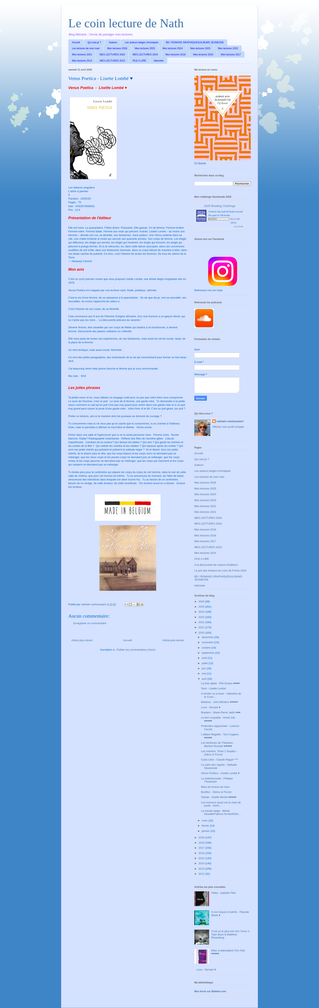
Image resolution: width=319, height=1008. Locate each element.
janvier (206, 830)
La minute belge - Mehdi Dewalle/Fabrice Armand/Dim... (221, 812)
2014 (201, 863)
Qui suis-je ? (94, 42)
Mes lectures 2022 (228, 48)
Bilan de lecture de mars (215, 786)
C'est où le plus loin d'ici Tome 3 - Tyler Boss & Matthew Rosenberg (231, 934)
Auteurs (113, 42)
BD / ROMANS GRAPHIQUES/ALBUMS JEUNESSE (195, 42)
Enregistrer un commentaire (89, 623)
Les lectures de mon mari (86, 48)
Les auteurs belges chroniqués (141, 42)
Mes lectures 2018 (175, 54)
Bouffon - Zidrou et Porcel (216, 792)
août (205, 657)
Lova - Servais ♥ (210, 707)
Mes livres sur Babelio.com (210, 991)
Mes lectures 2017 (231, 54)
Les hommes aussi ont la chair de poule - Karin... (221, 804)
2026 (201, 601)
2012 (201, 873)
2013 (201, 868)
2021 (201, 627)
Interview (159, 60)
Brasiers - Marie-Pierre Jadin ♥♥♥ (220, 712)
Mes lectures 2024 (173, 48)
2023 (201, 617)
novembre (208, 642)
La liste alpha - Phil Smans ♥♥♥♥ (220, 683)
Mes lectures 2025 (145, 48)
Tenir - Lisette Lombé (213, 688)
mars (205, 820)
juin (204, 668)
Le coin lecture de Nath (126, 23)
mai (204, 673)
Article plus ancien (173, 640)
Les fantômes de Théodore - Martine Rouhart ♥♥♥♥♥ (217, 744)
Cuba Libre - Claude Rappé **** (219, 759)
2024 (201, 611)
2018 (201, 842)
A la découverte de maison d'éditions (216, 564)
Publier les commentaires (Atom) (136, 649)
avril (204, 678)
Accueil (76, 42)
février (206, 825)
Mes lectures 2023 (200, 48)
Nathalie (212, 211)
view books (238, 226)
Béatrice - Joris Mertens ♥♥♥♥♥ (219, 702)
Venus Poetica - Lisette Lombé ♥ (220, 773)
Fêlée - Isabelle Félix (223, 892)
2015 (201, 858)
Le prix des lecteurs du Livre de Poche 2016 (220, 570)
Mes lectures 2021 (82, 54)
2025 (201, 606)
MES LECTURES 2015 (112, 60)
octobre (206, 647)
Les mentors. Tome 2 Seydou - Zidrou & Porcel (219, 753)
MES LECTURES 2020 (112, 54)
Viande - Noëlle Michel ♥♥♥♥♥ (218, 797)
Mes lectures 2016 (203, 54)
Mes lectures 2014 (82, 60)
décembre (208, 637)
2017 (201, 847)
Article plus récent (81, 640)
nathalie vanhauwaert (230, 421)
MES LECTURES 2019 (145, 54)
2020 (201, 632)
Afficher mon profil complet (228, 426)
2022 (201, 622)
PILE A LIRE (139, 60)
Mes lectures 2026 (117, 48)
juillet (205, 663)
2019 (201, 837)
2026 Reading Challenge (220, 206)
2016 (201, 853)
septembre (208, 652)
